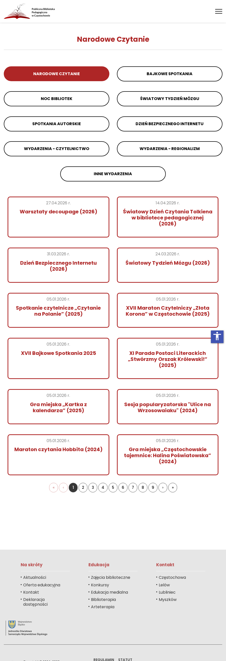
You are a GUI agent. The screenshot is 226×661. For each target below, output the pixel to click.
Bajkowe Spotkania (169, 74)
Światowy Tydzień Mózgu (169, 99)
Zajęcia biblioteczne (110, 577)
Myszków (168, 599)
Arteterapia (102, 606)
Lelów (164, 585)
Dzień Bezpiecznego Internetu (170, 124)
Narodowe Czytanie (56, 74)
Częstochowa (172, 577)
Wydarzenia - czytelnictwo (56, 149)
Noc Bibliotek (56, 99)
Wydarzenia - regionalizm (169, 149)
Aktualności (34, 577)
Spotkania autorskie (56, 124)
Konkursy (100, 585)
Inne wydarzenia (113, 174)
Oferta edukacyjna (41, 585)
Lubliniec (167, 592)
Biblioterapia (103, 599)
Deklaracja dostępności (35, 602)
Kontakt (31, 592)
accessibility (217, 336)
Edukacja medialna (109, 592)
